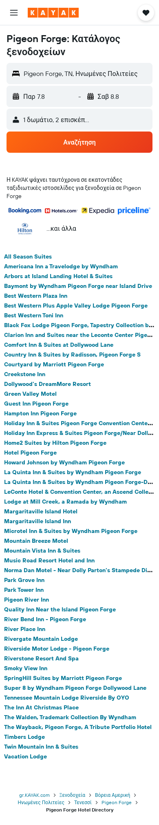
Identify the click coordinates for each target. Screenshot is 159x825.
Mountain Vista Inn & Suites (42, 550)
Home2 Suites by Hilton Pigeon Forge (55, 442)
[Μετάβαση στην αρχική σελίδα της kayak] (53, 13)
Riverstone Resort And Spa (41, 658)
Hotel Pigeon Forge (30, 452)
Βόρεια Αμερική (112, 795)
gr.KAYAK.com (34, 795)
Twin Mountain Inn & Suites (41, 746)
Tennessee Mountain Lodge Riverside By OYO (66, 697)
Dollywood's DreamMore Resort (47, 384)
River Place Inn (24, 629)
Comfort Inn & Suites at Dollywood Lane (58, 344)
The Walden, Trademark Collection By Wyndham (70, 717)
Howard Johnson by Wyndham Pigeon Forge (64, 462)
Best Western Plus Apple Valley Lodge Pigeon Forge (76, 305)
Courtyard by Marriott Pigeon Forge (54, 364)
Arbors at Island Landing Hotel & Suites (58, 276)
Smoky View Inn (25, 668)
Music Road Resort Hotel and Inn (49, 560)
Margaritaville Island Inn (37, 521)
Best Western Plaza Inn (35, 295)
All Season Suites (28, 256)
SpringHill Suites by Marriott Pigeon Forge (63, 678)
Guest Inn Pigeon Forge (36, 403)
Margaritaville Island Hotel (40, 511)
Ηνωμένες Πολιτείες (41, 802)
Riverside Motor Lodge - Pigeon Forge (56, 648)
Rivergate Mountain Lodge (41, 638)
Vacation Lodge (25, 756)
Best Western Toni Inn (33, 315)
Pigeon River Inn (26, 599)
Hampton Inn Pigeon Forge (40, 413)
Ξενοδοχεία (72, 795)
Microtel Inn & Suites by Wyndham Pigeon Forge (70, 531)
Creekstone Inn (24, 374)
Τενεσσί (83, 802)
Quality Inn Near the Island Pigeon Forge (60, 609)
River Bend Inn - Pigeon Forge (45, 619)
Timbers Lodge (24, 736)
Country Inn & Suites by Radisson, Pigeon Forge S (72, 354)
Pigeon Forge (117, 802)
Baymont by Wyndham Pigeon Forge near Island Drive (78, 286)
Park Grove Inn (24, 580)
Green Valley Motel (30, 393)
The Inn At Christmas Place (41, 707)
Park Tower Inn (24, 589)
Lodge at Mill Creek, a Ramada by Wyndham (65, 501)
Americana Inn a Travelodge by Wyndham (61, 266)
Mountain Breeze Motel (36, 540)
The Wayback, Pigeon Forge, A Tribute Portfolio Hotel (78, 727)
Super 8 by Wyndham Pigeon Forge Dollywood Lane (75, 687)
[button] (14, 13)
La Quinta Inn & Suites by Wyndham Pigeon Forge (72, 472)
